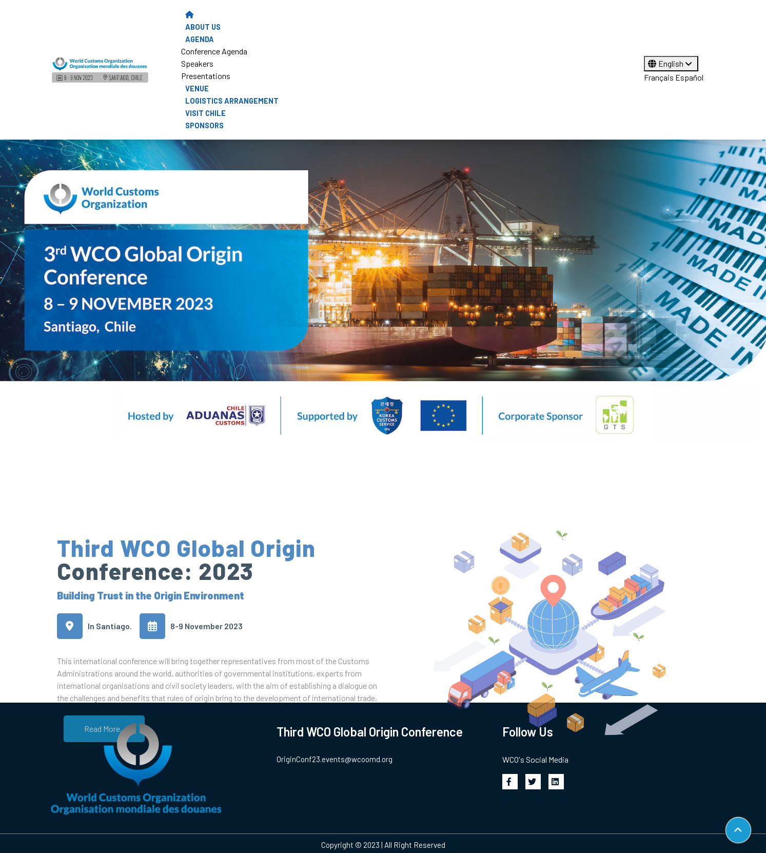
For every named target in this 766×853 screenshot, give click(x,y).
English (671, 63)
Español (689, 77)
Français (659, 77)
